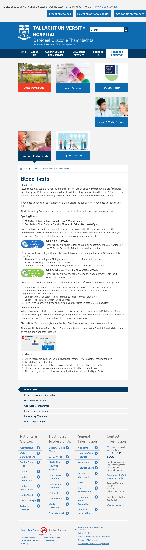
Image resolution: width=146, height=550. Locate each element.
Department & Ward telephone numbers (116, 476)
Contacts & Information (37, 405)
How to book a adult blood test (41, 395)
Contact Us (98, 53)
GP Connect (59, 457)
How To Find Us (116, 505)
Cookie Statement (29, 537)
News (88, 482)
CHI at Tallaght (30, 500)
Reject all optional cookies (93, 14)
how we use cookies (106, 6)
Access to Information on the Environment (89, 528)
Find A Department (34, 421)
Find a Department (30, 487)
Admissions (30, 448)
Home (23, 51)
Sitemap (24, 543)
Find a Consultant (30, 478)
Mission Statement (88, 474)
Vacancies (88, 462)
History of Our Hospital (88, 454)
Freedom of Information (88, 540)
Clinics (30, 471)
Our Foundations (88, 489)
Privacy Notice (84, 533)
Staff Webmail (59, 513)
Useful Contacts (59, 505)
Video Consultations (30, 454)
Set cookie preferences (130, 14)
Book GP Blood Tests (59, 449)
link (22, 206)
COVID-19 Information (88, 511)
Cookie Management (52, 537)
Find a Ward (30, 495)
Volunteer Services (79, 53)
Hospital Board (88, 468)
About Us (34, 53)
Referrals (59, 493)
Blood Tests (63, 168)
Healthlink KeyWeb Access (59, 465)
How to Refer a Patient (36, 410)
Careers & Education (117, 53)
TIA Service (59, 498)
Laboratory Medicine (35, 416)
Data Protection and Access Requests (94, 536)
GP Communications (35, 400)
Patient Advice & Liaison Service (54, 53)
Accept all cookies (59, 14)
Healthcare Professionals (43, 168)
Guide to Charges (30, 507)
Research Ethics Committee (88, 500)
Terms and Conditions (30, 540)
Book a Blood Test (30, 463)
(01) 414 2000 (114, 454)
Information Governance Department (93, 543)
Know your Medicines (59, 476)
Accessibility (51, 540)
